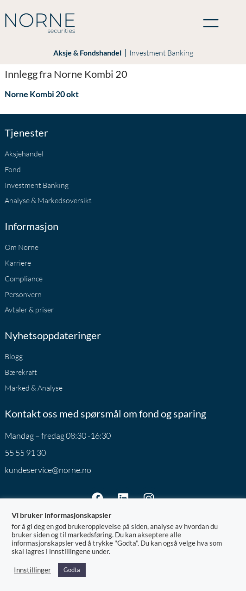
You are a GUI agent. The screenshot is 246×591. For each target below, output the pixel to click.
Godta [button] (71, 569)
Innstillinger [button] (32, 570)
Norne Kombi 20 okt (42, 94)
